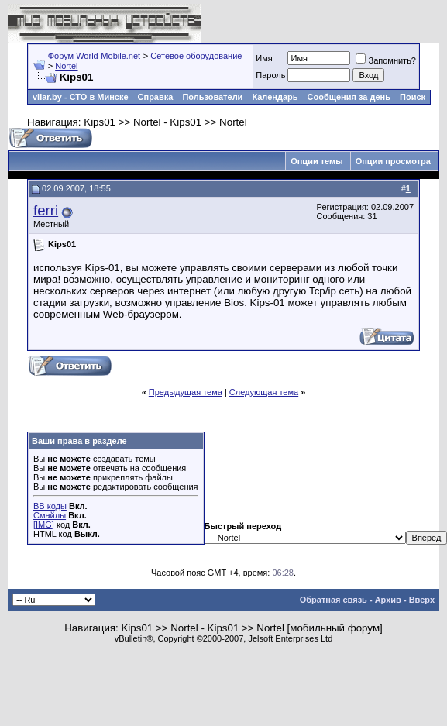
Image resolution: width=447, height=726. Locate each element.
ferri (45, 210)
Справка (156, 97)
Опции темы (316, 161)
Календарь (274, 97)
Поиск (412, 97)
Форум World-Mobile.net (94, 55)
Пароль (270, 75)
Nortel (66, 66)
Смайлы (49, 515)
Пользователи (212, 97)
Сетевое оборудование (196, 55)
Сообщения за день (349, 97)
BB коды (50, 506)
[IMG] (43, 524)
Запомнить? (386, 60)
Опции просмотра (393, 161)
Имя (264, 58)
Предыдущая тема (185, 392)
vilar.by (47, 97)
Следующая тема (263, 392)
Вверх (422, 599)
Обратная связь (333, 599)
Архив (388, 599)
